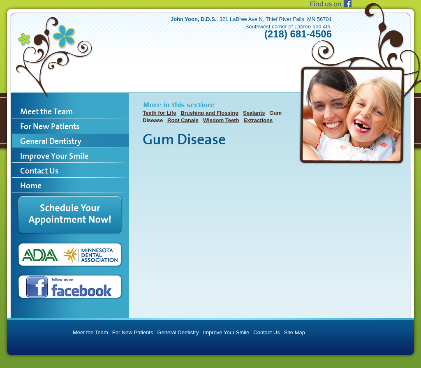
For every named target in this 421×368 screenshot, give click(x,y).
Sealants (254, 113)
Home (31, 185)
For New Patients (132, 332)
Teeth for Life (159, 113)
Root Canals (183, 120)
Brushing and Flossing (209, 113)
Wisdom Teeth (221, 120)
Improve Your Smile (226, 332)
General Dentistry (178, 332)
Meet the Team (90, 332)
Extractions (258, 120)
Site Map (294, 332)
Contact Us (266, 332)
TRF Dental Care (55, 47)
